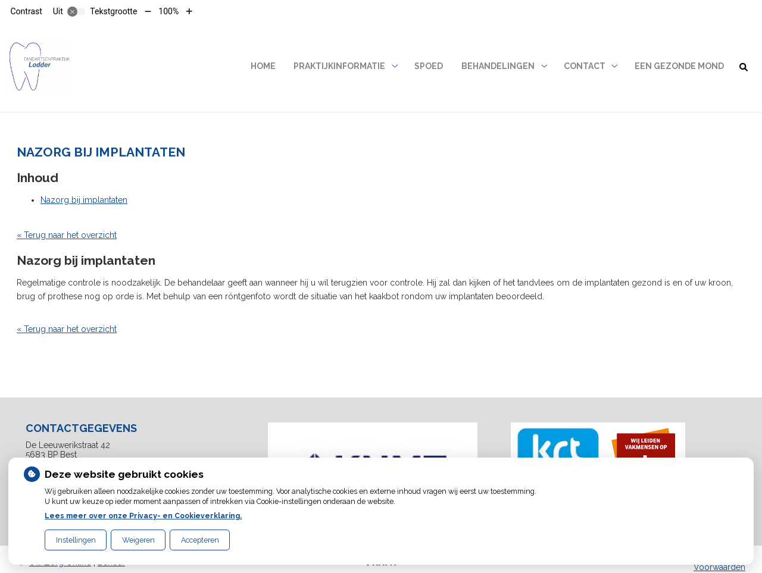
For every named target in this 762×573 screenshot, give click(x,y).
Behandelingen (498, 66)
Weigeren (138, 540)
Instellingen (76, 540)
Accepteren (200, 540)
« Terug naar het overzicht (67, 235)
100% (168, 11)
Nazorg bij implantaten (83, 200)
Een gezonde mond (679, 66)
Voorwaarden (719, 567)
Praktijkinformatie (339, 66)
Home (263, 66)
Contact (584, 66)
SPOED (428, 66)
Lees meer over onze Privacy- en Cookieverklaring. (143, 515)
